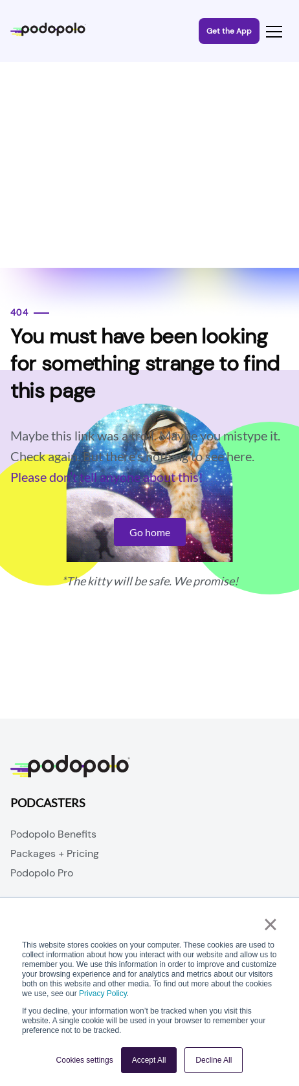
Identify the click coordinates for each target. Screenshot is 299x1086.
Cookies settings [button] (84, 1060)
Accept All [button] (149, 1060)
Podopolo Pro (41, 873)
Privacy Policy (103, 993)
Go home (149, 532)
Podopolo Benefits (53, 834)
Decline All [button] (213, 1060)
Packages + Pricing (54, 853)
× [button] (270, 924)
